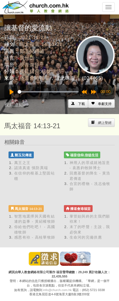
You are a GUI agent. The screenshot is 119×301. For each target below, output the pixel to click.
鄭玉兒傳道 (32, 51)
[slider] (48, 91)
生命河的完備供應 (86, 237)
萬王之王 (22, 163)
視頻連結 (14, 105)
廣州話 (27, 58)
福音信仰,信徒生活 (41, 71)
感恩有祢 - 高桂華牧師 (34, 237)
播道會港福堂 (35, 78)
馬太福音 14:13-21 (41, 44)
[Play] (11, 91)
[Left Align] (101, 103)
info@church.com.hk (57, 290)
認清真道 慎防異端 (31, 168)
